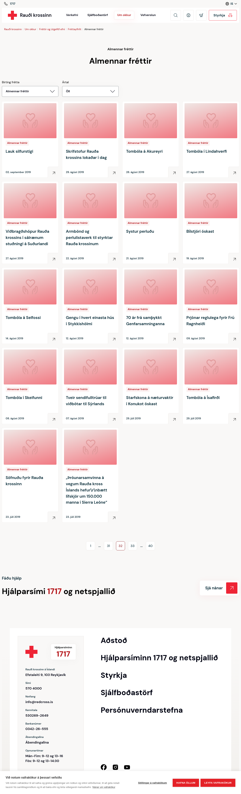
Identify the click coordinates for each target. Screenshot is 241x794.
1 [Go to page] (90, 546)
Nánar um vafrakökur (103, 787)
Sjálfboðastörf (97, 15)
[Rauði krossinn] (30, 15)
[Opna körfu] (201, 15)
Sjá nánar (221, 588)
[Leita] (175, 15)
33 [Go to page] (132, 546)
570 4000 (33, 688)
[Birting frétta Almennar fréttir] (30, 91)
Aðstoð (114, 640)
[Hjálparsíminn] (10, 4)
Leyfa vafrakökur (218, 782)
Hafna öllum (185, 782)
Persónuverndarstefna (142, 710)
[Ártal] (90, 91)
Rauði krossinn (13, 29)
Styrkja (223, 15)
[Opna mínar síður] (188, 15)
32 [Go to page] (120, 546)
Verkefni (72, 15)
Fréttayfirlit (74, 29)
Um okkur (30, 29)
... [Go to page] (99, 546)
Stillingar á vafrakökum (152, 782)
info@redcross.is (39, 702)
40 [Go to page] (150, 546)
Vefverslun (148, 15)
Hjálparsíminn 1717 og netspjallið (159, 657)
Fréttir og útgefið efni (52, 29)
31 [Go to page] (108, 546)
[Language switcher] (231, 3)
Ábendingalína (37, 742)
